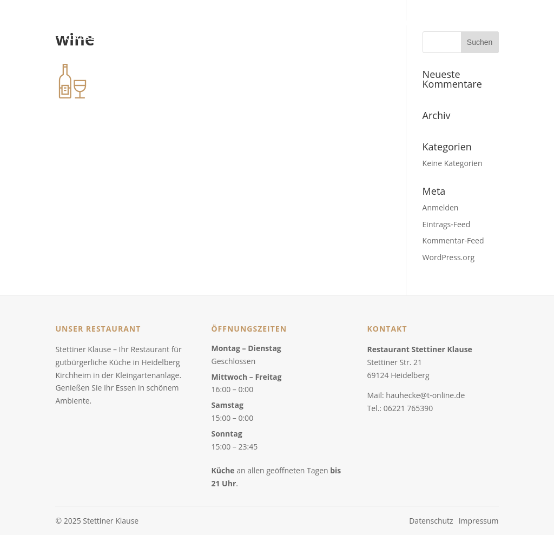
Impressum (479, 521)
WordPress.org (448, 257)
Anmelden (441, 207)
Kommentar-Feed (453, 240)
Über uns (418, 23)
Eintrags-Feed (447, 224)
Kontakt (464, 23)
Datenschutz (431, 521)
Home (313, 23)
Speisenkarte (362, 23)
